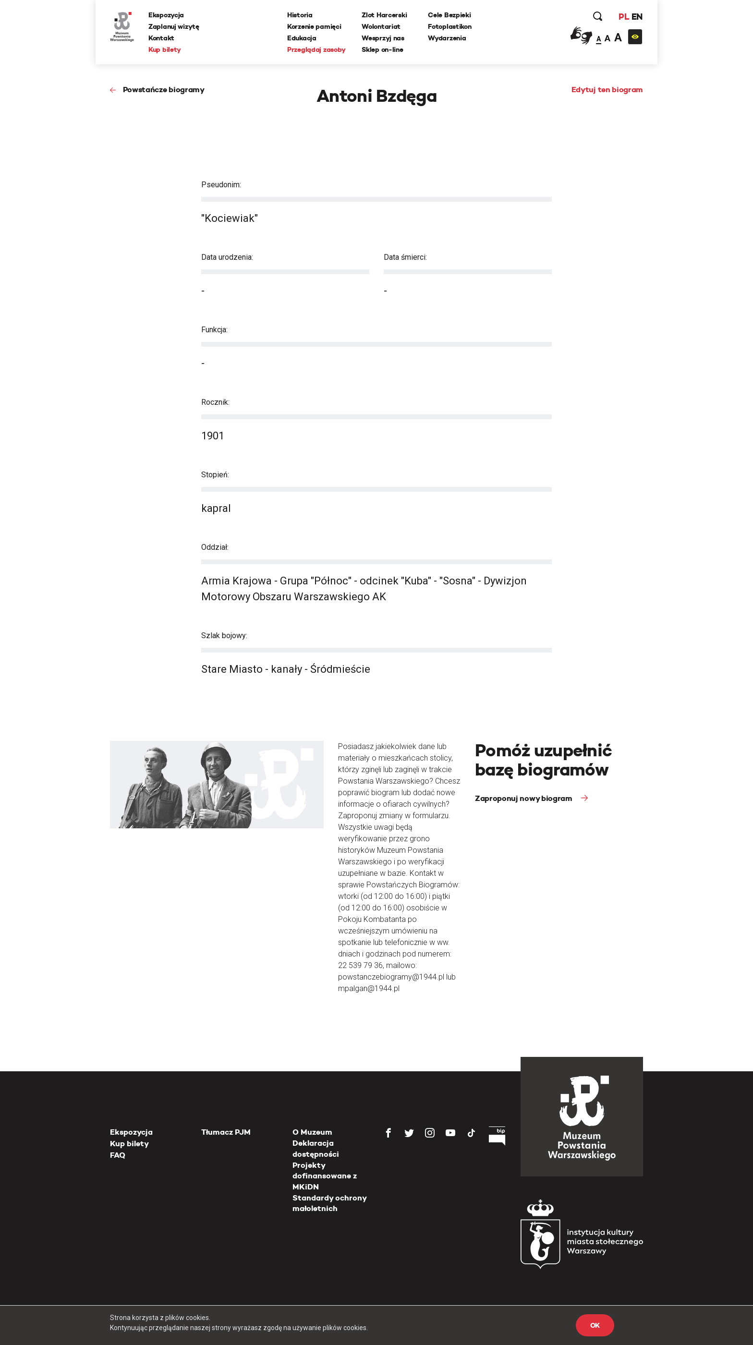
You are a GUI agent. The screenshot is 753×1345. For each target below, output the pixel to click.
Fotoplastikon (449, 26)
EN (637, 16)
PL (624, 16)
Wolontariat (381, 26)
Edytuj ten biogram (607, 90)
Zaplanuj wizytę (173, 26)
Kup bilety (164, 49)
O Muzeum (312, 1132)
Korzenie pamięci (314, 26)
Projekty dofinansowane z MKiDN (324, 1176)
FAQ (117, 1155)
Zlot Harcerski (384, 15)
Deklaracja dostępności (315, 1148)
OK (595, 1325)
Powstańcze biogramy (164, 90)
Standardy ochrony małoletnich (329, 1203)
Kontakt (161, 38)
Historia (300, 15)
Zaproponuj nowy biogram (524, 798)
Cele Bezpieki (449, 15)
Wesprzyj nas (383, 38)
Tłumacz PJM (226, 1132)
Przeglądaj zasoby (316, 49)
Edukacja (301, 38)
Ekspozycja (166, 15)
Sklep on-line (382, 49)
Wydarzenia (447, 38)
